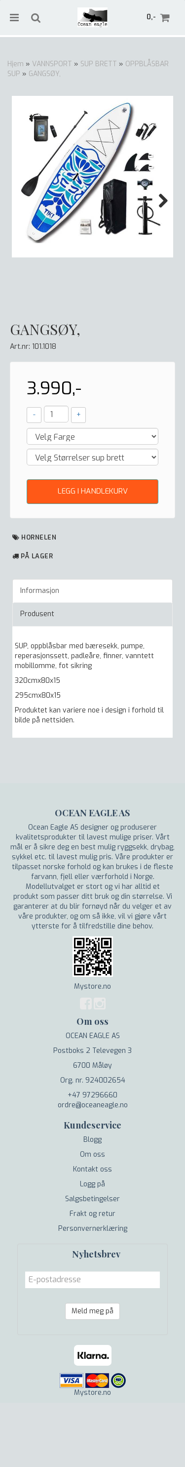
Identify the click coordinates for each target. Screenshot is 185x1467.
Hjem (15, 64)
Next (158, 200)
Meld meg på (92, 1375)
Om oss (92, 1218)
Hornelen (38, 601)
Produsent (37, 678)
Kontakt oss (92, 1233)
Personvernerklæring (92, 1293)
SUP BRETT (98, 64)
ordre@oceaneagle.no (93, 1169)
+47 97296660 (92, 1159)
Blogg (92, 1204)
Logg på (92, 1248)
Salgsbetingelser (92, 1263)
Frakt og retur (92, 1278)
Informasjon (39, 655)
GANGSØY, (45, 74)
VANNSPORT (52, 64)
